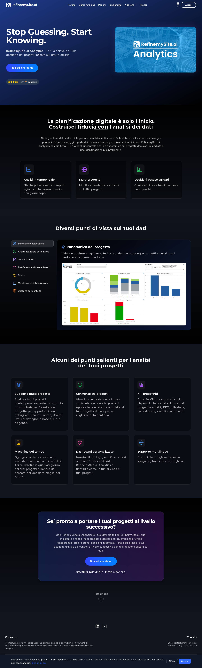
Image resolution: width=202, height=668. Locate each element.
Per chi (102, 5)
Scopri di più (39, 663)
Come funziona (87, 5)
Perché (71, 5)
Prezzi (143, 5)
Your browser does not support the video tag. (155, 50)
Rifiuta (172, 661)
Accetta (185, 661)
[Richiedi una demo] (22, 68)
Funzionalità (115, 5)
